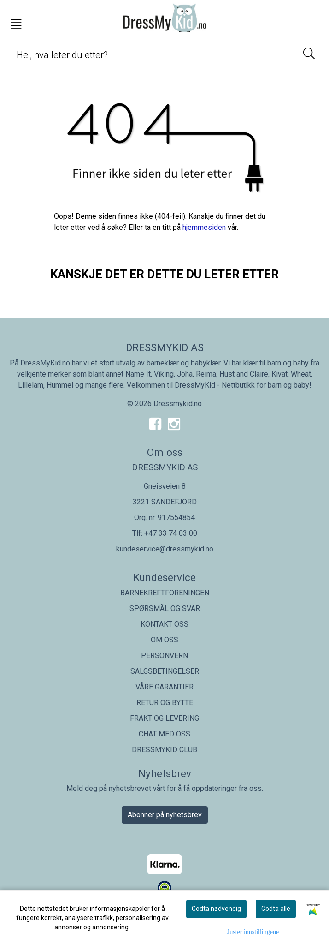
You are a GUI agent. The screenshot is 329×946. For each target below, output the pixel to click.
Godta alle (275, 908)
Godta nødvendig (216, 908)
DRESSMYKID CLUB (164, 749)
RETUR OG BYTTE (164, 702)
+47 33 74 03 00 (170, 533)
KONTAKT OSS (164, 624)
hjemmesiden (204, 227)
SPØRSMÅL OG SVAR (164, 608)
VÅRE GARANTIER (164, 687)
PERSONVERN (164, 655)
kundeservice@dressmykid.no (164, 549)
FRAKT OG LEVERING (164, 718)
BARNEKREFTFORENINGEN (164, 592)
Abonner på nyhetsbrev (165, 814)
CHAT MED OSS (164, 734)
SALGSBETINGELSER (164, 671)
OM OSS (164, 639)
